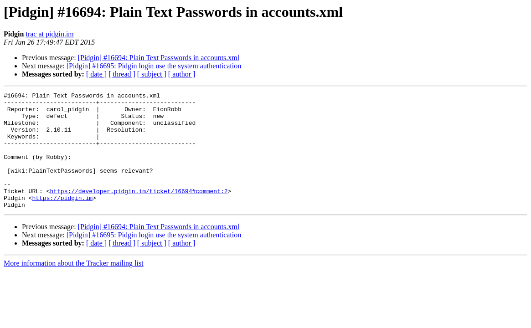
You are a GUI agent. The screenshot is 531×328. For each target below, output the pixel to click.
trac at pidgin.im (49, 34)
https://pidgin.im (62, 219)
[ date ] (96, 74)
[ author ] (182, 74)
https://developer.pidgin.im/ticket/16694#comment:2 (138, 211)
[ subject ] (151, 74)
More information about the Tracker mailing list (74, 286)
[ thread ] (121, 74)
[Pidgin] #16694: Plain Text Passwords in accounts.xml (159, 58)
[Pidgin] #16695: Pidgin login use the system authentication (154, 66)
